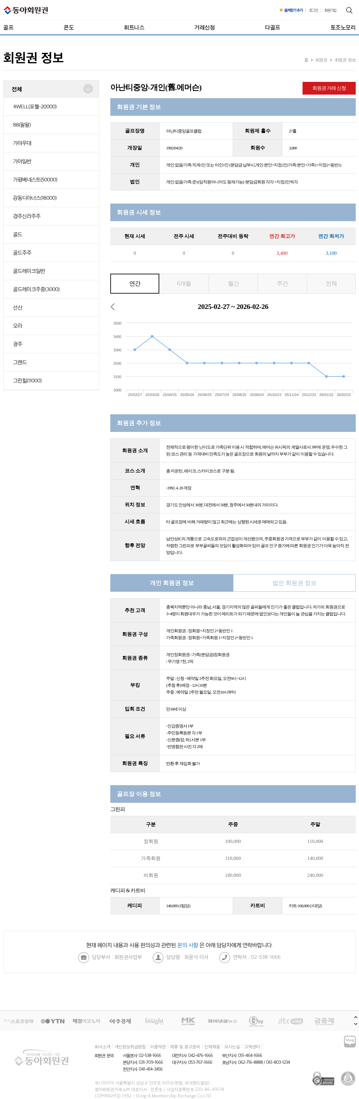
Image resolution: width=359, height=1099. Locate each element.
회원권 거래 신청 (329, 88)
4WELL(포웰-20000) (34, 106)
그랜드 (20, 362)
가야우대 (22, 143)
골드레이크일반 (29, 270)
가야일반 (22, 161)
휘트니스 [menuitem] (134, 27)
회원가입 (330, 10)
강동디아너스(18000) (34, 197)
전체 (331, 283)
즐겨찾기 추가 (291, 10)
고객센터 (252, 1046)
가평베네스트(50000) (35, 179)
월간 (233, 283)
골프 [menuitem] (8, 27)
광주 (17, 344)
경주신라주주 (26, 216)
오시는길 (232, 1046)
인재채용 (212, 1046)
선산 (17, 307)
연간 (134, 283)
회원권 (321, 59)
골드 (17, 234)
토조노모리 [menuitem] (343, 27)
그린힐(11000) (27, 380)
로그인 (313, 10)
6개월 (184, 283)
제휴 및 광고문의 (185, 1046)
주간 (282, 283)
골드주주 (22, 252)
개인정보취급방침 (130, 1046)
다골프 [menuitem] (272, 27)
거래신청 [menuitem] (205, 27)
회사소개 (102, 1046)
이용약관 (158, 1046)
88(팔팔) (22, 124)
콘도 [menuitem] (69, 27)
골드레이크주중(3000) (36, 289)
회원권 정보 (345, 59)
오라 (17, 325)
